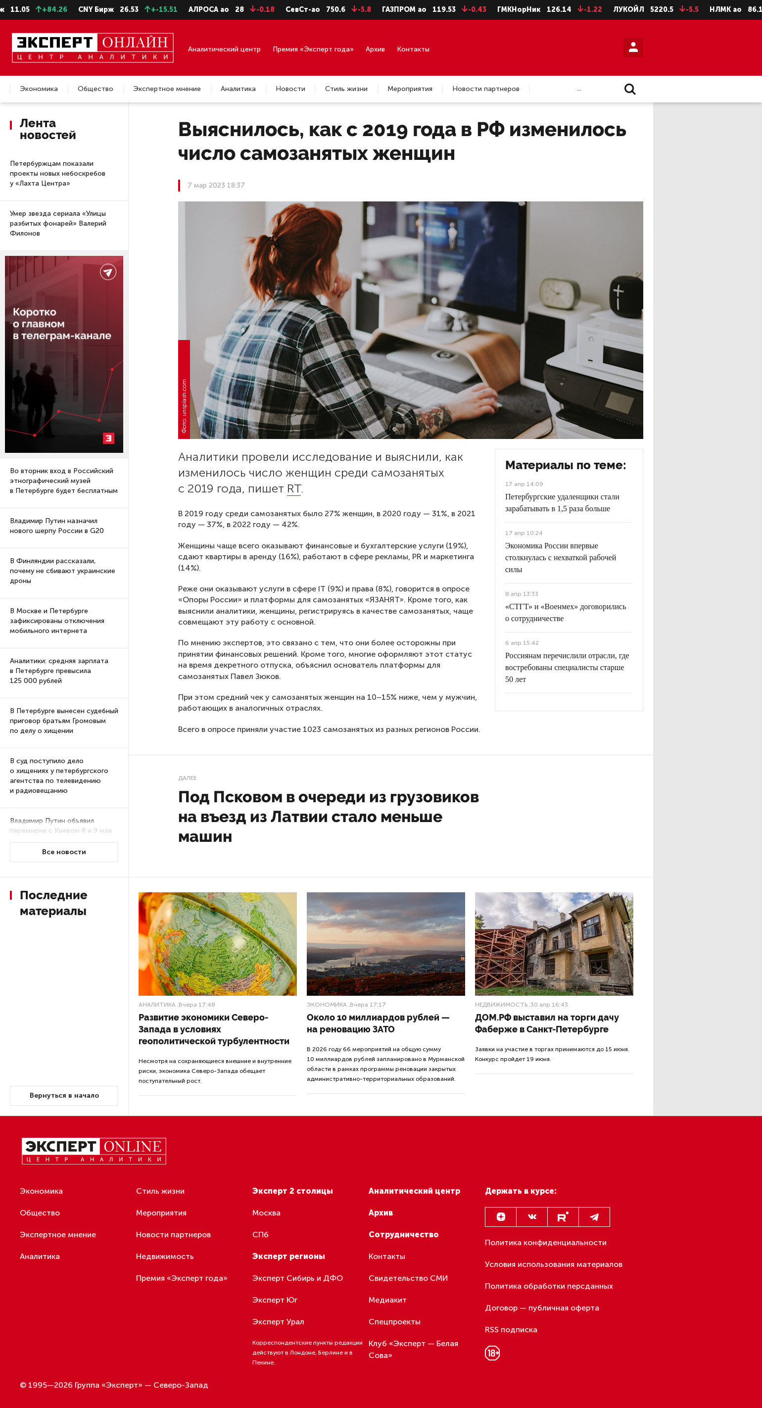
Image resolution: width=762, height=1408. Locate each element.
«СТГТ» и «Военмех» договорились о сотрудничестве (565, 612)
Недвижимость (501, 1004)
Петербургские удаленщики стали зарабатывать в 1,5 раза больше (562, 502)
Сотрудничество (404, 1234)
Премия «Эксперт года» (313, 49)
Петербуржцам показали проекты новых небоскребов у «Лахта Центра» (57, 173)
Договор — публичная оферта (542, 1307)
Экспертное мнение (167, 89)
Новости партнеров (486, 89)
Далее (187, 778)
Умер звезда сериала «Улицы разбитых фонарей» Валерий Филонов (58, 223)
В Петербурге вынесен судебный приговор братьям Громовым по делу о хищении (64, 721)
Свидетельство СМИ (408, 1278)
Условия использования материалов (553, 1264)
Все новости (64, 852)
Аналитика (238, 89)
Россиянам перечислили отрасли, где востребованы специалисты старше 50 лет (567, 667)
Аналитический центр (224, 49)
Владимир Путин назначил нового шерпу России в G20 (57, 526)
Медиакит (388, 1300)
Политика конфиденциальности (546, 1242)
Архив (375, 49)
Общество (95, 89)
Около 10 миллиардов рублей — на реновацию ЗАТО (378, 1023)
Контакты (413, 49)
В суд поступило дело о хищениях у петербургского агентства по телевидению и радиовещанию (59, 776)
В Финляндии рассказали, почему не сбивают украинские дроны (62, 571)
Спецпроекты (395, 1321)
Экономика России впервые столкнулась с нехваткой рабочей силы (560, 557)
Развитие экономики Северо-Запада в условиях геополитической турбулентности (214, 1029)
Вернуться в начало (64, 1095)
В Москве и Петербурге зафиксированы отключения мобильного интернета (57, 621)
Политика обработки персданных (549, 1286)
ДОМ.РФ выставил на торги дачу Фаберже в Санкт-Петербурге (547, 1023)
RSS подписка (511, 1329)
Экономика (39, 89)
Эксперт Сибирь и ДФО (297, 1278)
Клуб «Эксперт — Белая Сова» (413, 1349)
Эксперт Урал (278, 1321)
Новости (290, 89)
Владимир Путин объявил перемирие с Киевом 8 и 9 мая (61, 826)
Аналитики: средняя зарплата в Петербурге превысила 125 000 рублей (59, 671)
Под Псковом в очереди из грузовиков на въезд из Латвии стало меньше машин (328, 816)
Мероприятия (409, 89)
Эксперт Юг (274, 1300)
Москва (266, 1212)
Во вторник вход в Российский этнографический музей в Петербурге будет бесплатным (64, 481)
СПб (260, 1234)
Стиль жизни (346, 89)
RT (294, 488)
